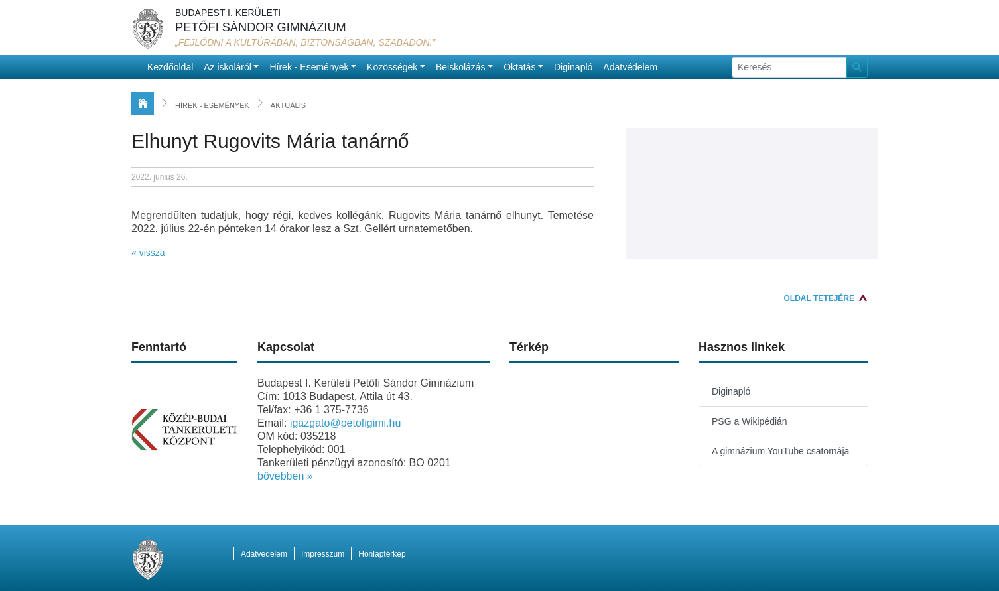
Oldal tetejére (819, 298)
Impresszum (322, 553)
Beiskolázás (461, 67)
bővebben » (285, 476)
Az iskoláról (227, 67)
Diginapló (573, 67)
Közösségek (392, 67)
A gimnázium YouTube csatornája (780, 451)
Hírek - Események (308, 67)
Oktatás (519, 67)
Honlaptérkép (381, 553)
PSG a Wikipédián (749, 421)
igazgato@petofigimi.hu (345, 422)
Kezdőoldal (170, 67)
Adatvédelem (630, 67)
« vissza (148, 252)
